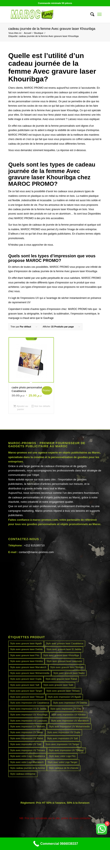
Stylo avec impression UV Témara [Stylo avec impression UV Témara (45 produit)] (27, 750)
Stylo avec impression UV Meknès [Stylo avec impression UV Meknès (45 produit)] (27, 726)
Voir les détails (41, 406)
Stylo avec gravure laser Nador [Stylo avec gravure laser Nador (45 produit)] (69, 673)
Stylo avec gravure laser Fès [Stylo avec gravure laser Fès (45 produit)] (24, 655)
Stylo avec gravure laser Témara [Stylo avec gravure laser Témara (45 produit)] (63, 691)
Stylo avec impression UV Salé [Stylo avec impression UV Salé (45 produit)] (26, 744)
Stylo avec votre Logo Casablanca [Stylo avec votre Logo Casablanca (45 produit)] (27, 756)
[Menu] (99, 14)
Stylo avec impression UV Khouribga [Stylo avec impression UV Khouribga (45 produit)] (29, 714)
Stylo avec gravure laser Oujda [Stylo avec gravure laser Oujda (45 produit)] (26, 679)
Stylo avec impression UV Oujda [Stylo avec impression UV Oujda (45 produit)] (63, 732)
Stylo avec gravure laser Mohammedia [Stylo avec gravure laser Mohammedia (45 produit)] (29, 673)
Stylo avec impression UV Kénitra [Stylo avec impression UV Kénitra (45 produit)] (68, 714)
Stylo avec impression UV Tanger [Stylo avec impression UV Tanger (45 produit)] (62, 744)
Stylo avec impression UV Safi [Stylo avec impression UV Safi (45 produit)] (62, 738)
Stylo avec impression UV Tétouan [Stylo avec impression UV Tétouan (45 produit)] (66, 750)
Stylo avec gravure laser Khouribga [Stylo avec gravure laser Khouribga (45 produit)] (61, 655)
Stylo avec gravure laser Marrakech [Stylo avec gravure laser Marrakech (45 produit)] (28, 667)
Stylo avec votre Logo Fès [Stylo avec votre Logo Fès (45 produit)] (62, 756)
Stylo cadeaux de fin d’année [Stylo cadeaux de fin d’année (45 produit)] (63, 768)
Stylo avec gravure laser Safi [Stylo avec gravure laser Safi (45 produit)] (24, 685)
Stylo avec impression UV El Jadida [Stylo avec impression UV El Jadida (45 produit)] (28, 708)
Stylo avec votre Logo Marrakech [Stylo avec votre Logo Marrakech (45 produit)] (27, 762)
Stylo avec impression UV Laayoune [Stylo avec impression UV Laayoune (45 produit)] (28, 720)
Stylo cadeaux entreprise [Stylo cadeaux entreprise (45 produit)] (22, 774)
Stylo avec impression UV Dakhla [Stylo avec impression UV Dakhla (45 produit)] (70, 702)
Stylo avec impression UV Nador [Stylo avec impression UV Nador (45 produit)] (26, 732)
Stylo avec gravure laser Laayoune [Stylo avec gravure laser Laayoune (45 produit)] (64, 661)
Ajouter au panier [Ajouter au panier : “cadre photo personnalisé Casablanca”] (20, 407)
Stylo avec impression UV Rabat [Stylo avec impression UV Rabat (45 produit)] (26, 738)
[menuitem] (90, 14)
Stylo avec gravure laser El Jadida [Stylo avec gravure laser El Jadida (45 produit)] (64, 649)
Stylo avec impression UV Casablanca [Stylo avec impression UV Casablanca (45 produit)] (29, 702)
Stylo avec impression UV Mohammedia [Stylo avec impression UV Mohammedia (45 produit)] (69, 726)
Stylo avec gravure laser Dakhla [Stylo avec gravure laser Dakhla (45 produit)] (26, 649)
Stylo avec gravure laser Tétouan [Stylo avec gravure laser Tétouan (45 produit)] (27, 697)
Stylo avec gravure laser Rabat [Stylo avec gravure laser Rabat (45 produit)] (61, 679)
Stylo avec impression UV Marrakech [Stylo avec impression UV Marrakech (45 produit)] (70, 720)
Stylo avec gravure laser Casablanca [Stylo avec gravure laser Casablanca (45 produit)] (64, 643)
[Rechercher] (90, 14)
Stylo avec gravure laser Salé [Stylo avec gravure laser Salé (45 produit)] (58, 685)
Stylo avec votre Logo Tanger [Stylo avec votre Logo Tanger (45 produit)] (62, 762)
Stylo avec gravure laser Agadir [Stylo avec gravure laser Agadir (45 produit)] (26, 643)
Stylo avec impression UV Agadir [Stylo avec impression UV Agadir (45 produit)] (64, 697)
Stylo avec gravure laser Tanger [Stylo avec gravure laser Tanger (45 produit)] (26, 691)
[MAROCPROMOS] (45, 14)
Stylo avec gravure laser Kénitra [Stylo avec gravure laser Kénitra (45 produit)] (26, 661)
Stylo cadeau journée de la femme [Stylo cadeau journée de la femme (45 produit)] (27, 768)
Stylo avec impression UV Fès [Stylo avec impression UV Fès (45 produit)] (65, 708)
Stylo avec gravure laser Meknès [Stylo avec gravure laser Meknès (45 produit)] (67, 667)
